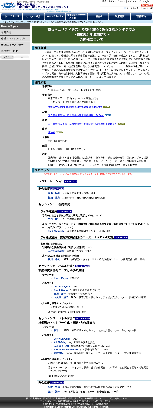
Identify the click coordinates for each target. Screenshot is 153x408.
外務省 (51, 132)
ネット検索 (146, 8)
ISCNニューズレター (12, 44)
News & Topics (54, 16)
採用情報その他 (9, 51)
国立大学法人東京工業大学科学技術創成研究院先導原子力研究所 (82, 124)
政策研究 (119, 16)
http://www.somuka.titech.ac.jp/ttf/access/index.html (75, 107)
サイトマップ (134, 1)
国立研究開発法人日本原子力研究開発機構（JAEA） (76, 115)
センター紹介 (33, 16)
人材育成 (98, 16)
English (146, 1)
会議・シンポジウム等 (13, 38)
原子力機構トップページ (113, 1)
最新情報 (6, 32)
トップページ (12, 16)
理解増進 (141, 16)
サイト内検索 (131, 8)
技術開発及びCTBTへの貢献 (76, 16)
